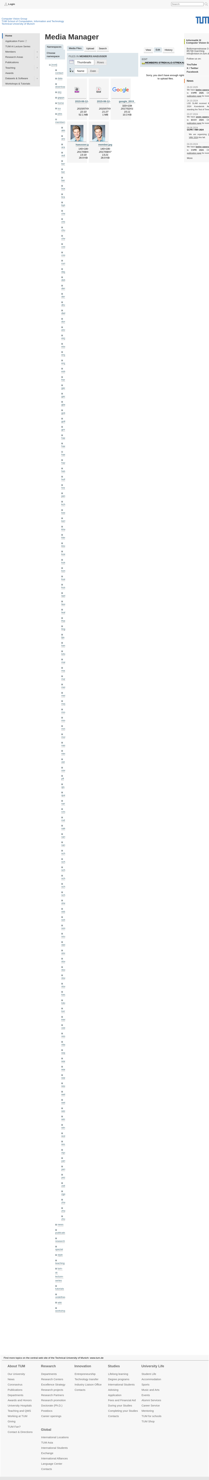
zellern (65, 1185)
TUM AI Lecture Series (17, 46)
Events (146, 1390)
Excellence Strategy (53, 1380)
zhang (64, 1202)
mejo (64, 703)
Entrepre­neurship (85, 1369)
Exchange (47, 1448)
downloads (61, 86)
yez (63, 1177)
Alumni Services (151, 1395)
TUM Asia (47, 1438)
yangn (64, 1160)
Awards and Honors (20, 1395)
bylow (64, 205)
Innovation (82, 1362)
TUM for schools (151, 1411)
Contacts (80, 1385)
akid (63, 130)
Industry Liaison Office (88, 1380)
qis (62, 787)
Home (8, 35)
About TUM (16, 1362)
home (61, 103)
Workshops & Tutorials (17, 83)
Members (10, 51)
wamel (64, 1061)
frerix (64, 379)
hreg (63, 487)
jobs (60, 113)
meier (64, 687)
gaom (64, 388)
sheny (64, 903)
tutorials (59, 1288)
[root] (54, 64)
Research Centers (52, 1374)
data (60, 78)
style (60, 1254)
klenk (64, 537)
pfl (62, 778)
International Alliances (54, 1454)
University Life (152, 1362)
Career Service (151, 1401)
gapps (61, 97)
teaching (60, 1263)
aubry (64, 155)
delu (63, 280)
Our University (16, 1369)
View (148, 50)
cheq (64, 213)
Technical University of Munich (18, 23)
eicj (59, 92)
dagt (63, 271)
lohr (63, 654)
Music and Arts (150, 1385)
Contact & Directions (20, 1427)
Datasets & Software (16, 78)
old (63, 762)
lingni (64, 629)
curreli (64, 263)
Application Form (14, 41)
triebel (64, 1019)
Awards (9, 73)
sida (63, 911)
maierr (64, 662)
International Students (121, 1380)
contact (59, 73)
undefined (60, 1297)
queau (64, 795)
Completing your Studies (123, 1406)
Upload (90, 48)
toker (64, 1003)
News (11, 1374)
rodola (64, 820)
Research (48, 1362)
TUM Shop (148, 1417)
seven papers (202, 117)
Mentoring (148, 1406)
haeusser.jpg (83, 144)
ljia (62, 637)
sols (63, 919)
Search (103, 48)
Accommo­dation (151, 1374)
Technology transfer (87, 1374)
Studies (114, 1362)
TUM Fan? (14, 1422)
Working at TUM (17, 1411)
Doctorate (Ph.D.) (51, 1401)
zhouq (64, 1219)
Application (114, 1390)
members (60, 122)
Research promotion (53, 1395)
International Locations (55, 1432)
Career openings (51, 1411)
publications (61, 1232)
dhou (64, 305)
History (168, 50)
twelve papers (202, 90)
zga (63, 1194)
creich (64, 246)
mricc (64, 728)
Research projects (52, 1385)
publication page (194, 96)
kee (63, 512)
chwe (64, 238)
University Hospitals (20, 1401)
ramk (64, 803)
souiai (64, 936)
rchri (63, 811)
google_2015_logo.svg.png (135, 101)
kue (63, 579)
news (60, 1224)
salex (64, 828)
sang (64, 836)
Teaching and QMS (19, 1406)
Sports (145, 1380)
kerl (63, 521)
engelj (64, 363)
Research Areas (14, 57)
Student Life (149, 1369)
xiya (63, 1152)
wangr (64, 1077)
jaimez (64, 496)
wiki (60, 1302)
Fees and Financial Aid (122, 1395)
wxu (63, 1144)
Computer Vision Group (14, 18)
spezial (59, 1249)
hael (63, 446)
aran (63, 147)
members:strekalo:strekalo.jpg (169, 62)
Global (46, 1425)
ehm (63, 330)
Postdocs (46, 1406)
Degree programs (118, 1374)
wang (64, 1069)
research (60, 1241)
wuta (64, 1136)
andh (64, 138)
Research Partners (52, 1390)
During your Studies (120, 1401)
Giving (11, 1417)
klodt (64, 546)
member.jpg (105, 144)
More (190, 158)
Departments (15, 1390)
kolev (64, 562)
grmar (64, 429)
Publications (12, 62)
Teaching (10, 67)
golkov (64, 421)
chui (63, 230)
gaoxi (64, 396)
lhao (63, 620)
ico (59, 108)
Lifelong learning (118, 1369)
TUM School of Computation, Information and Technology (33, 21)
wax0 (64, 1086)
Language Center (51, 1459)
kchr (63, 504)
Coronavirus (15, 1380)
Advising (113, 1385)
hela (63, 471)
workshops (61, 1310)
